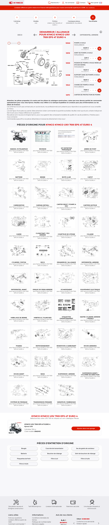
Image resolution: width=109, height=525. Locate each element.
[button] (101, 32)
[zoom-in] (19, 43)
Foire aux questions (15, 518)
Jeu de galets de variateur (85, 448)
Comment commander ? (16, 524)
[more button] (95, 48)
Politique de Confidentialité (41, 522)
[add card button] (99, 48)
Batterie (24, 453)
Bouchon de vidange (54, 453)
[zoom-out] (9, 43)
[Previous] (35, 35)
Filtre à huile (85, 458)
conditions (91, 7)
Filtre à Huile (23, 464)
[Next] (74, 35)
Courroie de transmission (54, 448)
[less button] (90, 48)
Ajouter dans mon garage (86, 428)
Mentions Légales (38, 524)
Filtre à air (54, 458)
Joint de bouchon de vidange (85, 453)
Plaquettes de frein (24, 458)
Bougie (23, 448)
